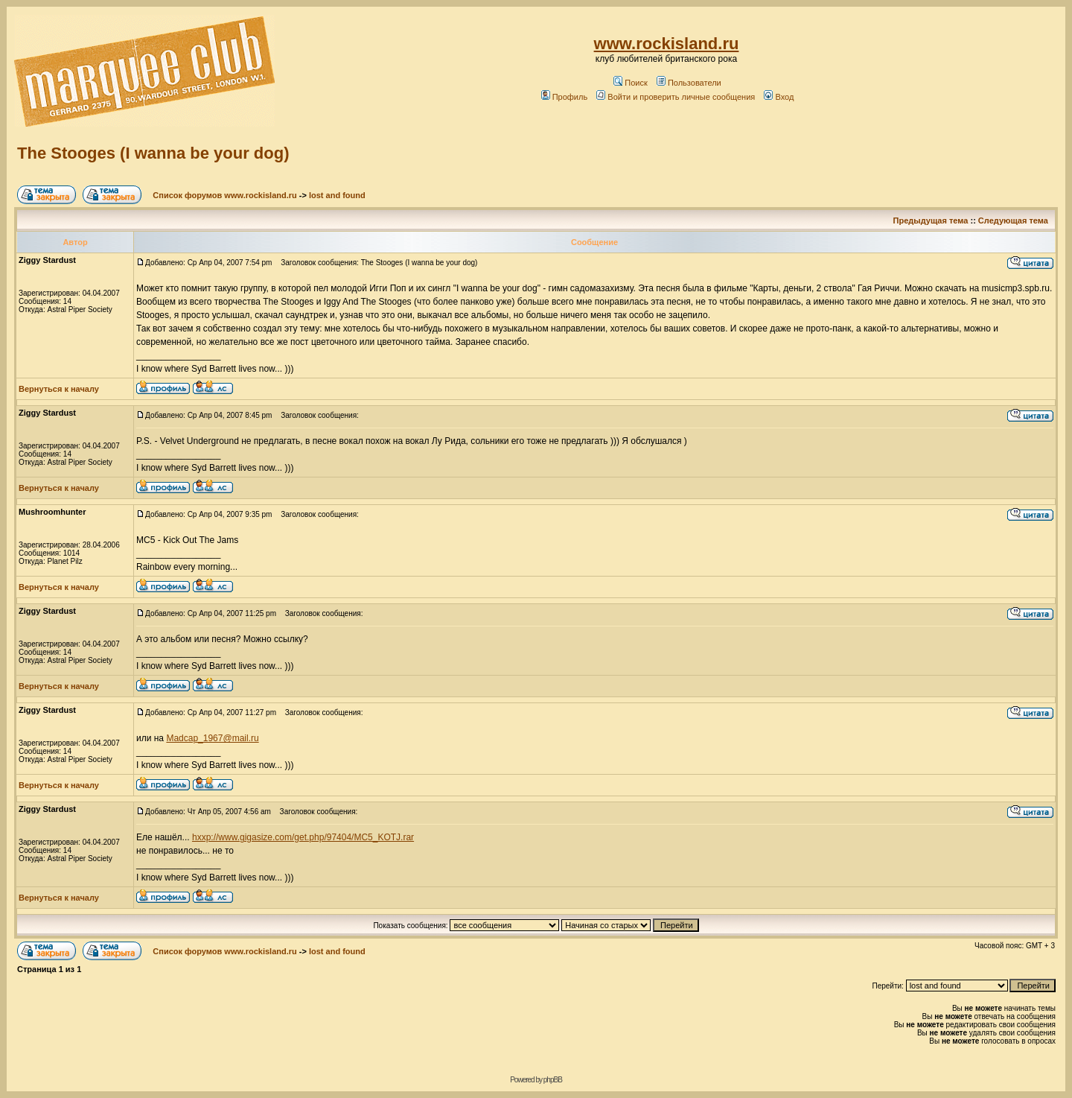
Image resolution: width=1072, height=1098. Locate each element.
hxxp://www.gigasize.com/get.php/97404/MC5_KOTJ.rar (303, 837)
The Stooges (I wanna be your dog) (153, 153)
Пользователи (689, 82)
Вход (779, 96)
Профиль (564, 96)
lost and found (337, 195)
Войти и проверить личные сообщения (675, 96)
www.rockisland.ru (666, 43)
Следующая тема (1013, 220)
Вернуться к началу (59, 388)
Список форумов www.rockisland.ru (224, 195)
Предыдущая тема (931, 220)
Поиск (630, 82)
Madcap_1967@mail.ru (212, 738)
